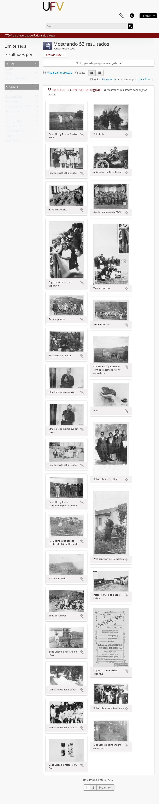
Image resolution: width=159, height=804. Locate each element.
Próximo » (105, 787)
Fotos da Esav (13, 97)
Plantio (9, 137)
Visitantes (11, 117)
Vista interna (13, 142)
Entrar (147, 16)
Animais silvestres (16, 127)
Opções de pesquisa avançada (98, 63)
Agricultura (12, 112)
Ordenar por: (129, 79)
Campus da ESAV (15, 79)
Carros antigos (14, 122)
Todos (9, 69)
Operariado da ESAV (17, 107)
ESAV (8, 74)
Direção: (95, 79)
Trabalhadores (14, 132)
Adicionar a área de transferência (82, 135)
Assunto (12, 86)
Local (10, 63)
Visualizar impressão (57, 72)
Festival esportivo (16, 102)
